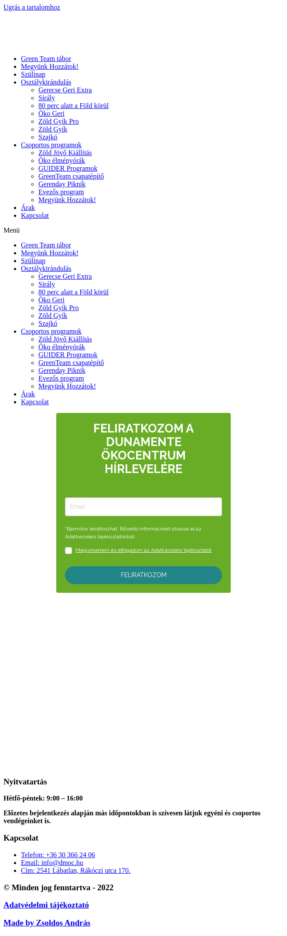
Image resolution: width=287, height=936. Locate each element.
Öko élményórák (61, 160)
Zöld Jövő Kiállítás (65, 152)
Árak (28, 207)
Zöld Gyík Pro (58, 121)
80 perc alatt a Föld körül (73, 105)
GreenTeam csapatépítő (71, 176)
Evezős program (61, 192)
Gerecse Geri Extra (65, 90)
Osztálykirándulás (46, 82)
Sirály (46, 97)
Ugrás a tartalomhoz (31, 7)
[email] (143, 506)
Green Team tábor (46, 58)
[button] (143, 230)
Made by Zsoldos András (46, 922)
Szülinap (33, 74)
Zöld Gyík (52, 129)
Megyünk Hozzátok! (50, 66)
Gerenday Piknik (61, 184)
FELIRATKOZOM (144, 574)
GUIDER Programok (68, 168)
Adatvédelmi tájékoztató (46, 904)
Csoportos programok (51, 145)
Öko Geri (51, 113)
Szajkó (48, 137)
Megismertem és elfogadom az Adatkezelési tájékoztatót (143, 550)
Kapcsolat (35, 215)
